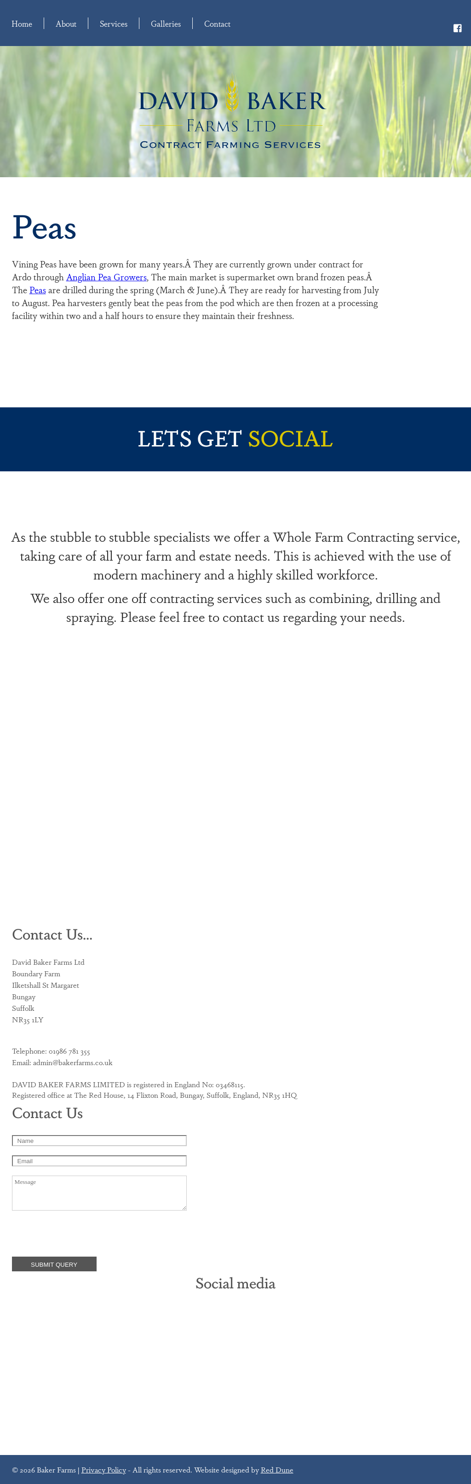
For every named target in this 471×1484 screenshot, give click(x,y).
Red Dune (277, 1469)
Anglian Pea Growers (106, 276)
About (66, 23)
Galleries (166, 23)
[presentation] (82, 1234)
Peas (37, 289)
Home (21, 23)
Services (113, 23)
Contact (217, 23)
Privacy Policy (103, 1469)
